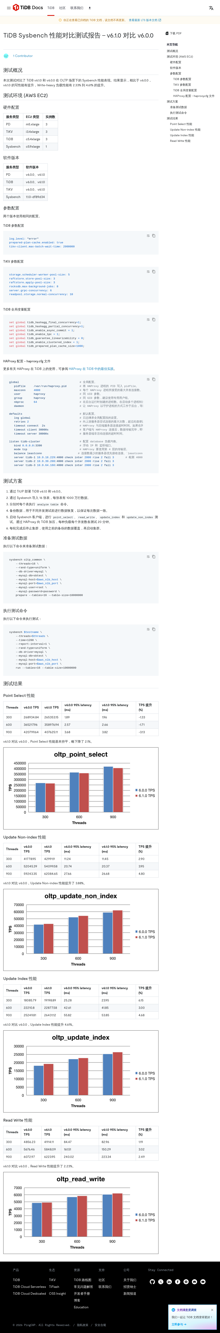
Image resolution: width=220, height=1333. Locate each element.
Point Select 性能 (181, 124)
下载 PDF (173, 33)
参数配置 (175, 73)
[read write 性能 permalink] (35, 1120)
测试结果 (172, 118)
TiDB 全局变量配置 (185, 90)
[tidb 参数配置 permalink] (27, 225)
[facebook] (177, 1282)
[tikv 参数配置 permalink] (26, 261)
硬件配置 (175, 62)
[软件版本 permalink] (22, 158)
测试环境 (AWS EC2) (180, 56)
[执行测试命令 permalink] (30, 611)
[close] (212, 1310)
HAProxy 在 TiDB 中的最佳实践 (91, 369)
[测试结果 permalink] (25, 683)
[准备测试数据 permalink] (30, 538)
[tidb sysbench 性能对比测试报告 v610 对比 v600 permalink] (6, 43)
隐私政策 (82, 1325)
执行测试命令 (178, 112)
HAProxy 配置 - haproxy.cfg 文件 (194, 95)
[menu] (9, 8)
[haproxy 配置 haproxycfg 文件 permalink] (53, 361)
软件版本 (175, 67)
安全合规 (100, 1325)
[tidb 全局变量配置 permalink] (33, 309)
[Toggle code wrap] (148, 236)
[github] (152, 1282)
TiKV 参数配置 (182, 84)
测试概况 (172, 51)
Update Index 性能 (182, 135)
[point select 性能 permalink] (38, 695)
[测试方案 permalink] (25, 481)
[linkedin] (169, 1282)
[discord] (194, 1282)
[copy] (154, 236)
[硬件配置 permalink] (22, 107)
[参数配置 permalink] (22, 208)
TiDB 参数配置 (182, 79)
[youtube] (203, 1282)
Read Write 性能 (180, 140)
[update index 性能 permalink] (40, 979)
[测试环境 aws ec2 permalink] (51, 95)
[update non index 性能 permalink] (49, 837)
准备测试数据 (178, 107)
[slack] (186, 1282)
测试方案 (172, 101)
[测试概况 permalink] (25, 70)
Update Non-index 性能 (185, 129)
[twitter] (161, 1282)
